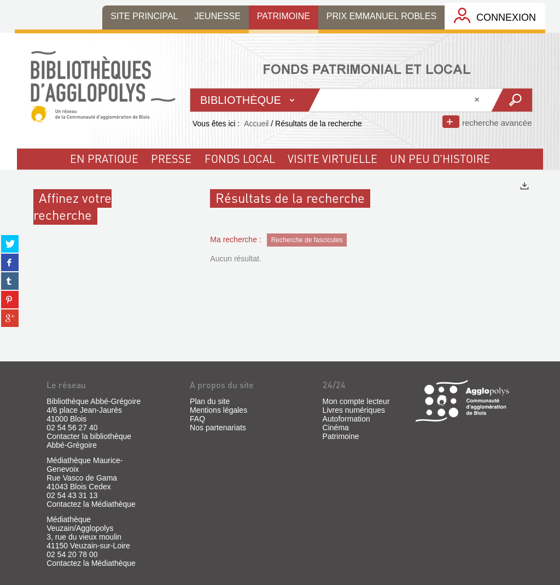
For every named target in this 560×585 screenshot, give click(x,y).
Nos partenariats (218, 427)
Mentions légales (218, 410)
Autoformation (346, 418)
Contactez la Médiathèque (91, 504)
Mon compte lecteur (356, 401)
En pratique (104, 158)
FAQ (197, 418)
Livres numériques (354, 410)
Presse (171, 158)
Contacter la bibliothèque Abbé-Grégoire (88, 440)
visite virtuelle (332, 158)
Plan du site (210, 401)
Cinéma (336, 427)
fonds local (240, 158)
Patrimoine (341, 436)
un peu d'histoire (440, 158)
